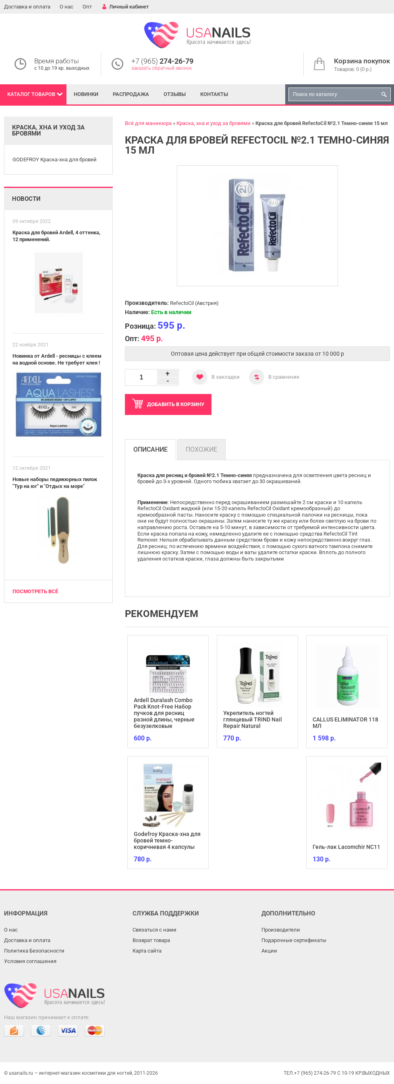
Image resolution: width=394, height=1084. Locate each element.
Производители (280, 930)
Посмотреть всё (35, 591)
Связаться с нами (154, 930)
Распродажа (131, 94)
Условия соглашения (30, 961)
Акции (269, 951)
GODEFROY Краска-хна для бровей (54, 159)
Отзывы (175, 94)
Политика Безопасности (34, 951)
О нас (66, 7)
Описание (150, 449)
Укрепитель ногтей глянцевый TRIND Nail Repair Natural (252, 719)
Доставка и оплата (27, 7)
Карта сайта (147, 951)
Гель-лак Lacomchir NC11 (346, 847)
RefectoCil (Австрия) (194, 303)
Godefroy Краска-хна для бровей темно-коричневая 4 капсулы (167, 840)
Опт (87, 7)
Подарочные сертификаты (293, 940)
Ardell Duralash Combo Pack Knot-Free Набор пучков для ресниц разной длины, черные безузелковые (164, 713)
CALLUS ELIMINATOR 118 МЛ (345, 722)
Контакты (214, 94)
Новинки (86, 94)
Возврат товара (151, 940)
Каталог (31, 94)
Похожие (201, 449)
